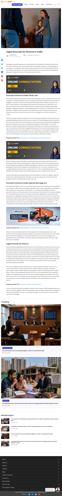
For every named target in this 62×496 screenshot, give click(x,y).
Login (59, 4)
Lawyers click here (30, 475)
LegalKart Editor (13, 55)
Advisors (30, 469)
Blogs (55, 4)
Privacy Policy (30, 481)
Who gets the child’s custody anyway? (30, 284)
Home (30, 459)
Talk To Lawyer (17, 4)
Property (26, 4)
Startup (37, 4)
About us (30, 462)
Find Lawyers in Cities (30, 487)
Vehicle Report (49, 4)
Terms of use (30, 484)
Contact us (30, 478)
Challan (42, 4)
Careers (30, 465)
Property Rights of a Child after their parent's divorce (34, 228)
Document (32, 4)
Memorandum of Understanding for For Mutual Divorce (35, 138)
